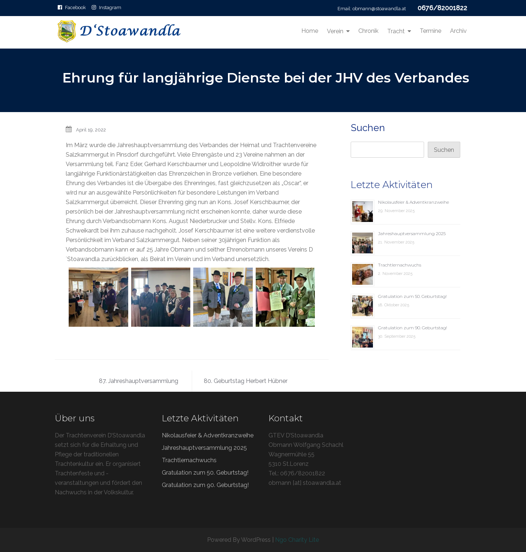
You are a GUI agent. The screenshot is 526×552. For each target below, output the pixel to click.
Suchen (368, 128)
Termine (430, 30)
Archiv (458, 30)
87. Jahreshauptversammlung (138, 380)
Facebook (75, 7)
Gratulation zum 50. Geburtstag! (412, 296)
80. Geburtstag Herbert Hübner (245, 380)
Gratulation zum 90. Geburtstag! (412, 327)
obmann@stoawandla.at (379, 8)
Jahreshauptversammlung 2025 (412, 233)
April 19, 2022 (91, 130)
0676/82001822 (442, 8)
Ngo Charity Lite (297, 539)
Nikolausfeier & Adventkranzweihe (413, 202)
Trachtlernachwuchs (399, 265)
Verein (335, 31)
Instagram (110, 7)
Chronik (368, 30)
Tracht (396, 31)
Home (309, 30)
